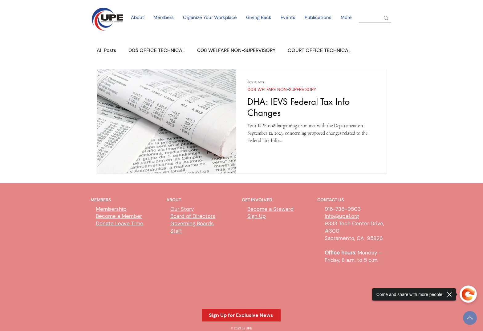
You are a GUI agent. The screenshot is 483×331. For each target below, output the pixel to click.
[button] (241, 315)
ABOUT (173, 200)
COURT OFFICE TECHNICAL (319, 50)
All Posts (106, 50)
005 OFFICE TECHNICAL (156, 50)
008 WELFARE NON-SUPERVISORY (236, 50)
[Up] (470, 318)
